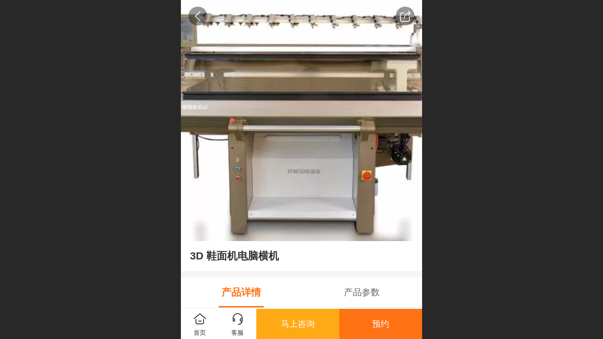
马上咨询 (298, 324)
